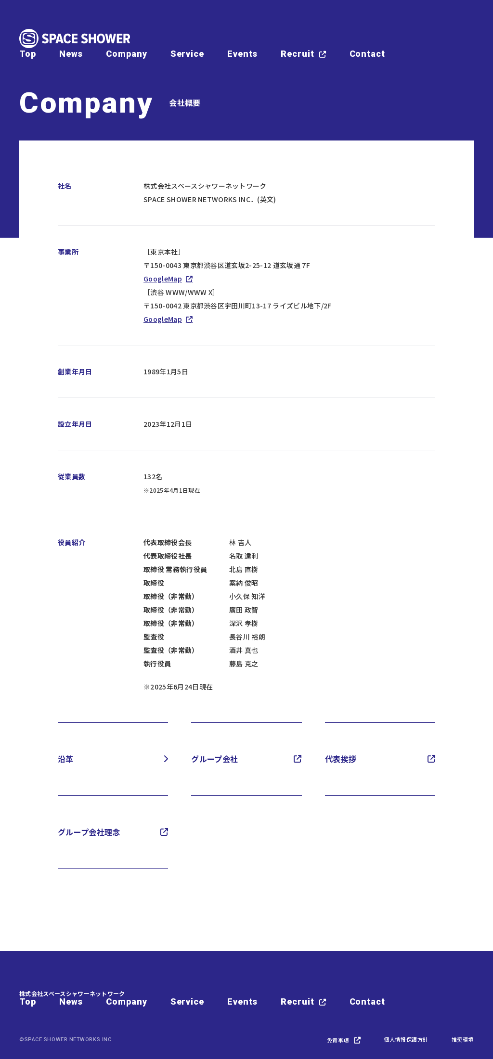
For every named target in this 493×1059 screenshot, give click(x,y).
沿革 (66, 759)
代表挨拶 (340, 759)
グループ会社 (214, 759)
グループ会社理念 (89, 832)
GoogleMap (162, 278)
